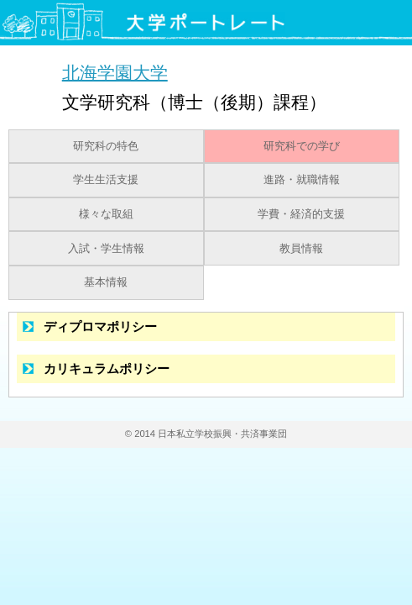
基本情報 (106, 282)
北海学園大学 (115, 72)
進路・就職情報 (301, 180)
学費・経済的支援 (301, 214)
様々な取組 (106, 214)
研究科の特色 (105, 146)
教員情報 (301, 249)
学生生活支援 (105, 180)
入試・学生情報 (106, 249)
